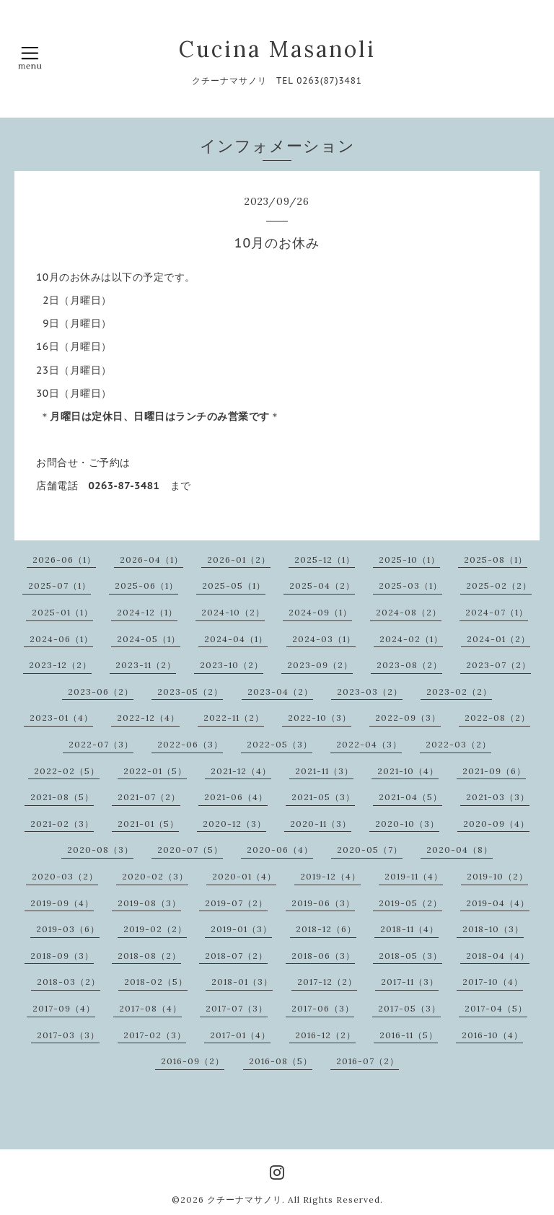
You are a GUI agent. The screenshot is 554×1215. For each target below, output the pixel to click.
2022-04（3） (369, 744)
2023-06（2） (100, 691)
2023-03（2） (370, 691)
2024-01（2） (498, 638)
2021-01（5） (148, 823)
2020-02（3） (155, 876)
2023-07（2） (498, 664)
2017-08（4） (150, 1008)
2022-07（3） (101, 744)
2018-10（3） (493, 929)
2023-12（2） (60, 664)
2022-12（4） (148, 717)
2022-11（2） (233, 717)
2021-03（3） (497, 796)
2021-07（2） (149, 796)
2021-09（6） (494, 771)
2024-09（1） (320, 612)
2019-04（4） (497, 903)
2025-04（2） (322, 585)
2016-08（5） (280, 1061)
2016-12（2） (325, 1035)
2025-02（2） (499, 585)
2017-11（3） (410, 981)
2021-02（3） (62, 823)
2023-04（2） (280, 691)
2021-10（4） (408, 771)
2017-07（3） (237, 1008)
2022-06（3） (190, 744)
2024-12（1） (147, 612)
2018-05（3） (410, 955)
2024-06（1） (61, 638)
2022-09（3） (408, 717)
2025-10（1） (409, 559)
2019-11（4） (413, 876)
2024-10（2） (233, 612)
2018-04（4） (497, 955)
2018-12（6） (326, 929)
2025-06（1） (146, 585)
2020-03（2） (65, 876)
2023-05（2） (190, 691)
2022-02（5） (67, 771)
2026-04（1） (151, 559)
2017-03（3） (68, 1035)
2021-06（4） (236, 796)
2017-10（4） (492, 981)
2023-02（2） (459, 691)
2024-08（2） (408, 612)
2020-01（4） (244, 876)
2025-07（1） (59, 585)
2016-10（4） (492, 1035)
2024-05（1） (148, 638)
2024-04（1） (236, 638)
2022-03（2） (458, 744)
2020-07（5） (190, 849)
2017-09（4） (63, 1008)
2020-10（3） (407, 823)
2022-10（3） (319, 717)
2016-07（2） (367, 1061)
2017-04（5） (496, 1008)
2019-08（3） (149, 903)
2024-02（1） (411, 638)
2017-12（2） (327, 981)
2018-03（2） (68, 981)
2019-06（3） (323, 903)
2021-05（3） (323, 796)
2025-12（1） (324, 559)
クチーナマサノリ (244, 1199)
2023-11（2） (145, 664)
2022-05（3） (279, 744)
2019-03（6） (68, 929)
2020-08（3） (100, 849)
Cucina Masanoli (277, 49)
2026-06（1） (64, 559)
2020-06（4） (280, 849)
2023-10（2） (231, 664)
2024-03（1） (324, 638)
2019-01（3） (241, 929)
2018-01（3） (242, 981)
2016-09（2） (192, 1061)
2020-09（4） (496, 823)
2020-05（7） (370, 849)
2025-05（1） (233, 585)
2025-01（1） (62, 612)
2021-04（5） (410, 796)
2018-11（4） (409, 929)
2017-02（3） (154, 1035)
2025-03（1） (410, 585)
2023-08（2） (409, 664)
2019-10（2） (497, 876)
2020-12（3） (234, 823)
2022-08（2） (497, 717)
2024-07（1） (496, 612)
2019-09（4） (62, 903)
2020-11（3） (320, 823)
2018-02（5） (156, 981)
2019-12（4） (330, 876)
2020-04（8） (459, 849)
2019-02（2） (155, 929)
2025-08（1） (495, 559)
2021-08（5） (62, 796)
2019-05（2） (410, 903)
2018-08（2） (149, 955)
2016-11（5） (408, 1035)
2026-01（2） (239, 559)
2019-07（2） (236, 903)
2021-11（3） (324, 771)
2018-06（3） (323, 955)
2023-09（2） (320, 664)
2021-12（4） (241, 771)
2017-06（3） (322, 1008)
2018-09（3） (62, 955)
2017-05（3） (409, 1008)
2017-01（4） (240, 1035)
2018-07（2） (236, 955)
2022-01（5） (155, 771)
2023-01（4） (61, 717)
